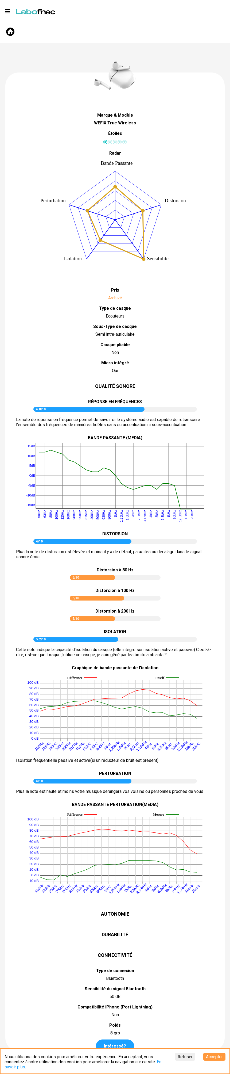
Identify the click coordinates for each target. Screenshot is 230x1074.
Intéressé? (115, 1046)
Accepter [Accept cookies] (214, 1056)
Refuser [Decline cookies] (185, 1056)
